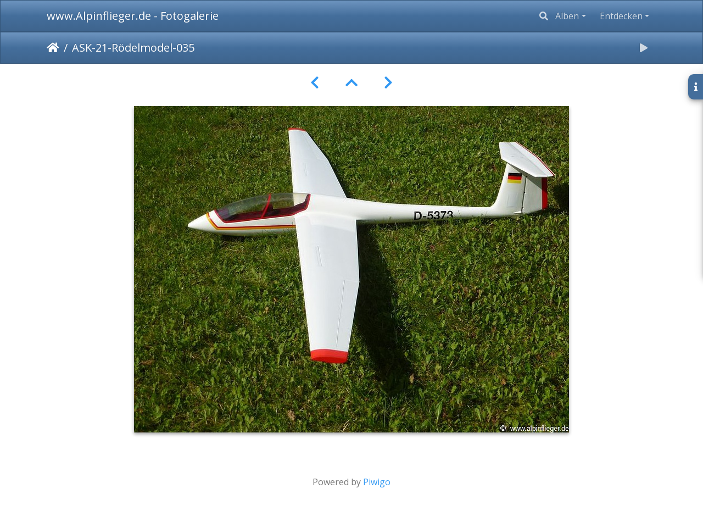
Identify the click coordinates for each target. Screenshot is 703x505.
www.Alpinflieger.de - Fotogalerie (133, 15)
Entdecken (621, 16)
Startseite (53, 48)
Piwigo (376, 482)
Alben (567, 16)
